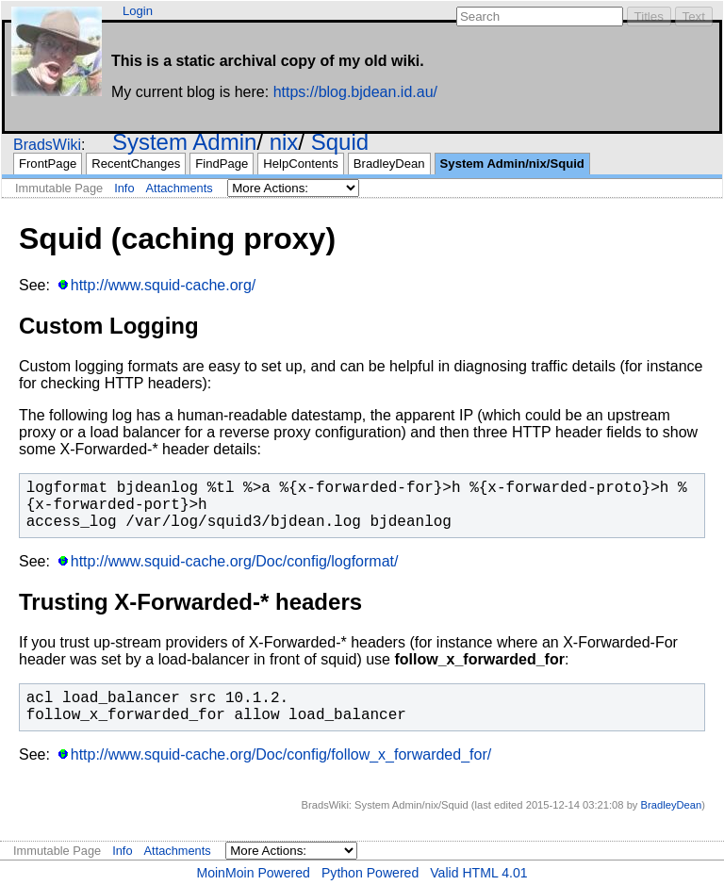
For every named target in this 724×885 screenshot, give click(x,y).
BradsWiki (47, 145)
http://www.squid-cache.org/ (163, 285)
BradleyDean (389, 163)
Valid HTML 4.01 (478, 872)
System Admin (184, 142)
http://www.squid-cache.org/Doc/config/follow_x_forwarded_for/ (281, 754)
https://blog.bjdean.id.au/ (355, 92)
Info (124, 188)
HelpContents (300, 163)
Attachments (179, 188)
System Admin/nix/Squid (512, 163)
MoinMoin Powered (253, 872)
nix (284, 142)
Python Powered (370, 872)
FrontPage (47, 163)
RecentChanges (135, 163)
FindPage (221, 163)
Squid (340, 142)
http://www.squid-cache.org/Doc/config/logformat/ (235, 561)
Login (138, 11)
